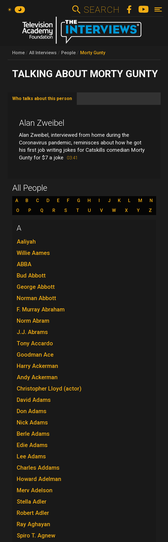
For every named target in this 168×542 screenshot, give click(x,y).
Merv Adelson (34, 490)
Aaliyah (26, 241)
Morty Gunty (92, 52)
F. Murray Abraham (41, 309)
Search (102, 9)
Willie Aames (33, 253)
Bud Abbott (31, 275)
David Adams (34, 399)
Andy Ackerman (37, 377)
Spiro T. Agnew (36, 535)
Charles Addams (38, 467)
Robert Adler (33, 513)
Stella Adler (31, 501)
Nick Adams (32, 422)
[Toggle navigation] (158, 9)
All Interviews (43, 52)
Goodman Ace (35, 354)
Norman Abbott (36, 298)
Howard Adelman (39, 479)
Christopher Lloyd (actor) (49, 388)
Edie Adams (32, 445)
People (68, 52)
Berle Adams (33, 433)
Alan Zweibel (41, 123)
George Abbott (36, 286)
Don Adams (31, 411)
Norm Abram (33, 320)
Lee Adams (31, 456)
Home (18, 52)
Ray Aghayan (33, 524)
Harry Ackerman (37, 366)
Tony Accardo (35, 343)
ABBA (24, 264)
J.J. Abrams (32, 332)
